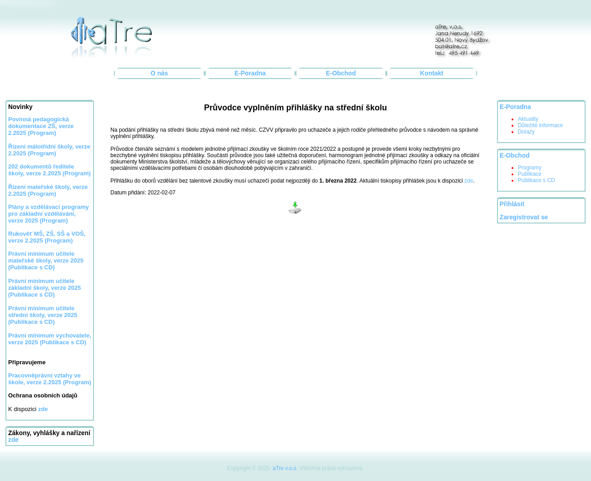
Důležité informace (540, 125)
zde (13, 439)
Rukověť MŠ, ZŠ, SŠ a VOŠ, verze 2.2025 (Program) (46, 237)
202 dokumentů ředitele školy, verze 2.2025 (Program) (49, 170)
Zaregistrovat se (524, 217)
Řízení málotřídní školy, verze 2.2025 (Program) (49, 150)
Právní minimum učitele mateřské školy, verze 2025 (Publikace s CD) (46, 260)
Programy (530, 167)
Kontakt (431, 73)
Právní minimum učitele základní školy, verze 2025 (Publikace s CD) (44, 288)
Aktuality (528, 119)
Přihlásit (512, 204)
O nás (159, 73)
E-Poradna (250, 73)
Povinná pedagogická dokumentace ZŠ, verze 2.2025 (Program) (41, 126)
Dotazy (526, 132)
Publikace (530, 174)
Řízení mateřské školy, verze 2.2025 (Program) (48, 190)
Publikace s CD (536, 180)
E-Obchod (341, 73)
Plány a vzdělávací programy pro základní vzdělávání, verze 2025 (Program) (48, 213)
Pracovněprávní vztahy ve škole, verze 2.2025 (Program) (49, 379)
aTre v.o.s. (285, 468)
